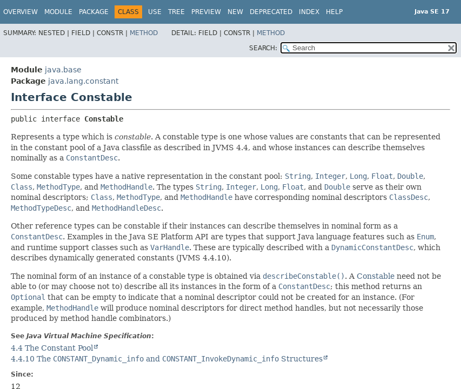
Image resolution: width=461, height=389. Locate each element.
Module (58, 12)
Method (144, 33)
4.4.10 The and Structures (167, 358)
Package (94, 12)
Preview (206, 12)
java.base (63, 69)
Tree (176, 12)
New (235, 12)
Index (309, 12)
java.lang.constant (83, 81)
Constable (376, 276)
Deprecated (271, 12)
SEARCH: (263, 48)
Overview (20, 12)
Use (155, 12)
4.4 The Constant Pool (52, 348)
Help (334, 12)
